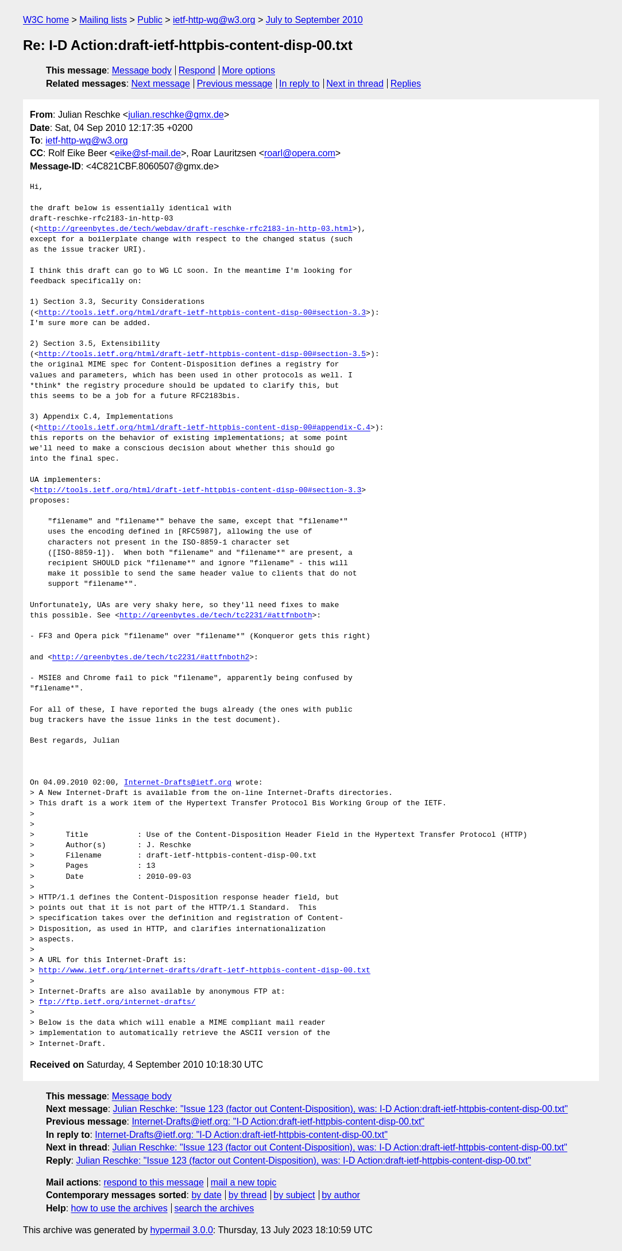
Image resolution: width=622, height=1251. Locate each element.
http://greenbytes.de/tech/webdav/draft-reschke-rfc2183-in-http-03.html (196, 229)
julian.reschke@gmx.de (176, 114)
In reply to (299, 83)
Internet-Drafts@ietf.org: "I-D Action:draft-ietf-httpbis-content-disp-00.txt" (278, 1121)
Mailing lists (103, 20)
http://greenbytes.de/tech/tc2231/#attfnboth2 (150, 657)
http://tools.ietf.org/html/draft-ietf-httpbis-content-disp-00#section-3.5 (202, 354)
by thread (248, 1195)
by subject (294, 1195)
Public (150, 20)
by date (206, 1195)
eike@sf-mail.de (148, 153)
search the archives (214, 1208)
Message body (142, 70)
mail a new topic (244, 1182)
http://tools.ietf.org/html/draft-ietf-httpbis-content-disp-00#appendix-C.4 (204, 428)
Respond (197, 70)
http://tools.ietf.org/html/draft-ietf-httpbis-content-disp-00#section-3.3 (202, 313)
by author (341, 1195)
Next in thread (355, 83)
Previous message (235, 83)
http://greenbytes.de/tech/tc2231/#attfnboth (215, 616)
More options (249, 70)
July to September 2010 (314, 20)
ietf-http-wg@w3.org (214, 20)
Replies (406, 83)
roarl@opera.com (299, 153)
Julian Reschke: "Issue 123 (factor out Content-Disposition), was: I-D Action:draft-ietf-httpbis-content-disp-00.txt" (340, 1109)
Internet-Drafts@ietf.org (177, 783)
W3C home (46, 20)
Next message (161, 83)
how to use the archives (119, 1208)
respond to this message (153, 1182)
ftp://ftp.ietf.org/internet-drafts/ (117, 1002)
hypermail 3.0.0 (181, 1230)
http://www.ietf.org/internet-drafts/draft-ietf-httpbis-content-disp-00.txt (204, 971)
